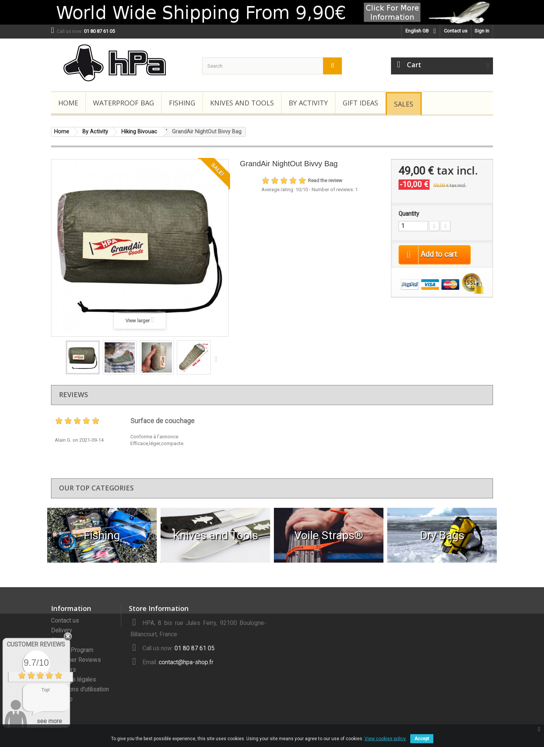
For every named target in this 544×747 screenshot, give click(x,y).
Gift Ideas (360, 102)
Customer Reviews (76, 660)
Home (68, 102)
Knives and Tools (242, 102)
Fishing (182, 102)
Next (217, 358)
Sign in (481, 31)
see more (49, 721)
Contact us (455, 31)
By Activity (308, 102)
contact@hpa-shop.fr (186, 662)
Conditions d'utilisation (80, 689)
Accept (421, 738)
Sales (403, 103)
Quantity (409, 213)
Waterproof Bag (123, 102)
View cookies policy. (385, 738)
